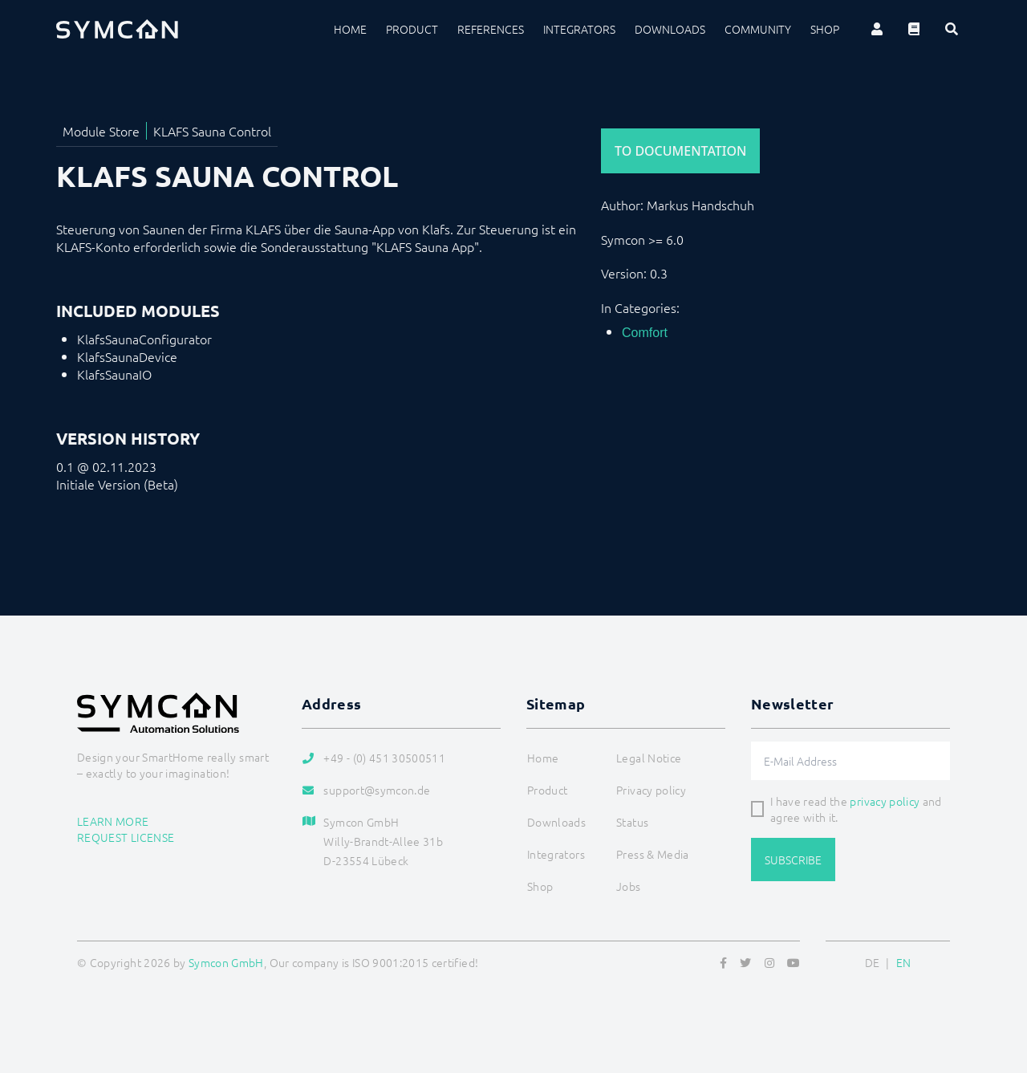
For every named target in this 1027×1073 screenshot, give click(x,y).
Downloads (670, 29)
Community (758, 29)
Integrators (579, 29)
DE (872, 962)
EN (903, 962)
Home (350, 29)
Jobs (628, 886)
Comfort (645, 332)
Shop (824, 29)
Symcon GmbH (226, 962)
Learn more (113, 821)
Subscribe (793, 859)
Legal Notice (648, 758)
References (490, 29)
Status (632, 822)
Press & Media (652, 854)
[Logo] (117, 29)
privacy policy (884, 801)
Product (412, 29)
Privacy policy (651, 790)
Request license (125, 837)
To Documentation (680, 151)
